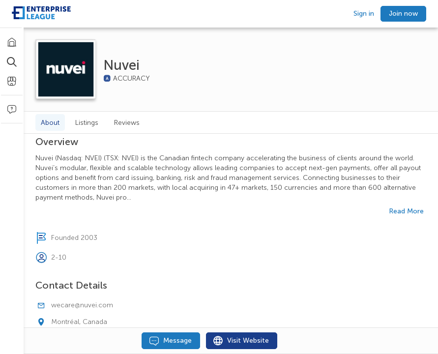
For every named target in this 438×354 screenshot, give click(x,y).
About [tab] (50, 122)
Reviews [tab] (127, 122)
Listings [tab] (86, 122)
